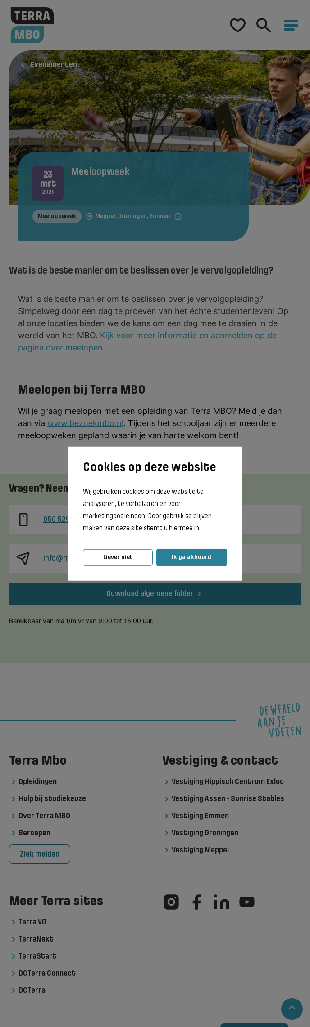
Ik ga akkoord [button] (191, 557)
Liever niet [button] (118, 557)
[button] (203, 528)
